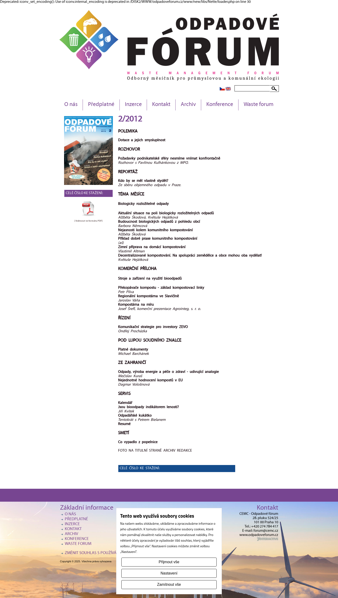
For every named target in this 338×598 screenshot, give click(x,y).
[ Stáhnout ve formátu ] (88, 220)
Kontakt (161, 104)
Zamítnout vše (169, 584)
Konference (219, 104)
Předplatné (101, 104)
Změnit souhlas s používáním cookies (102, 553)
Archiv (188, 104)
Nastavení (169, 573)
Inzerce (133, 104)
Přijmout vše (169, 562)
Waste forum (258, 104)
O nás (71, 104)
